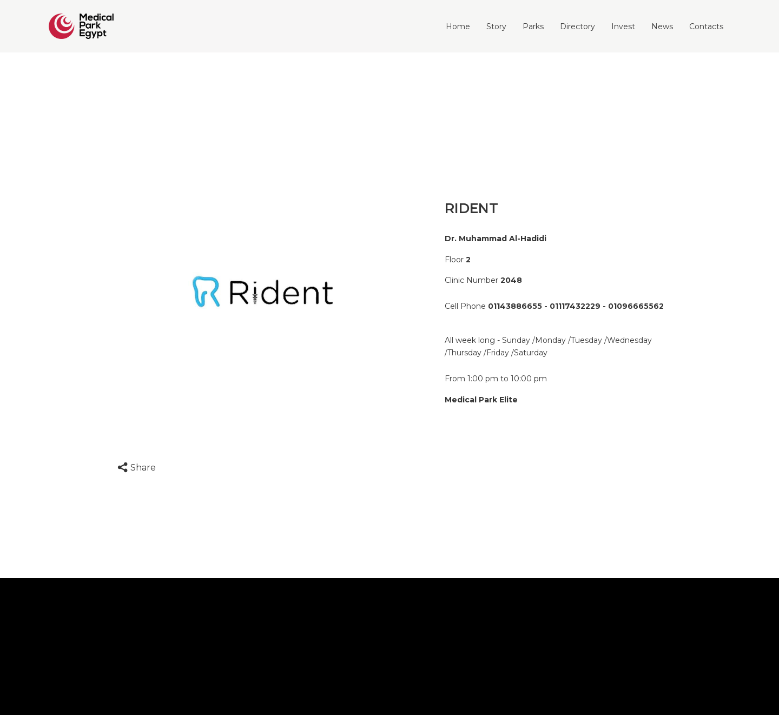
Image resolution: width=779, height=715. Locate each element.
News (662, 26)
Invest (623, 26)
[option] (263, 291)
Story (496, 26)
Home (458, 26)
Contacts (706, 26)
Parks (533, 26)
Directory (577, 26)
